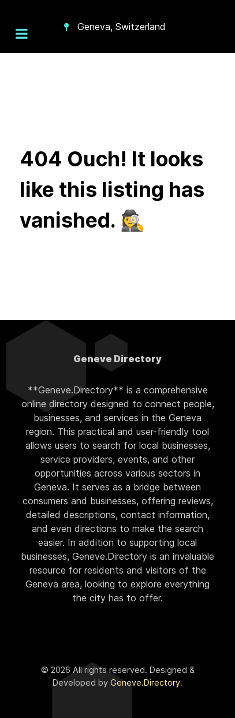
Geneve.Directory (145, 682)
